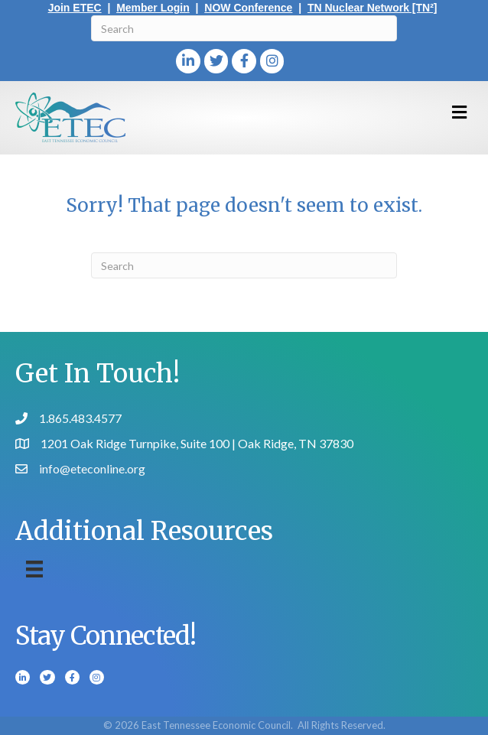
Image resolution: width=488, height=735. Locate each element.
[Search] (244, 28)
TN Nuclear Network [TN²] (372, 8)
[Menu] (34, 568)
